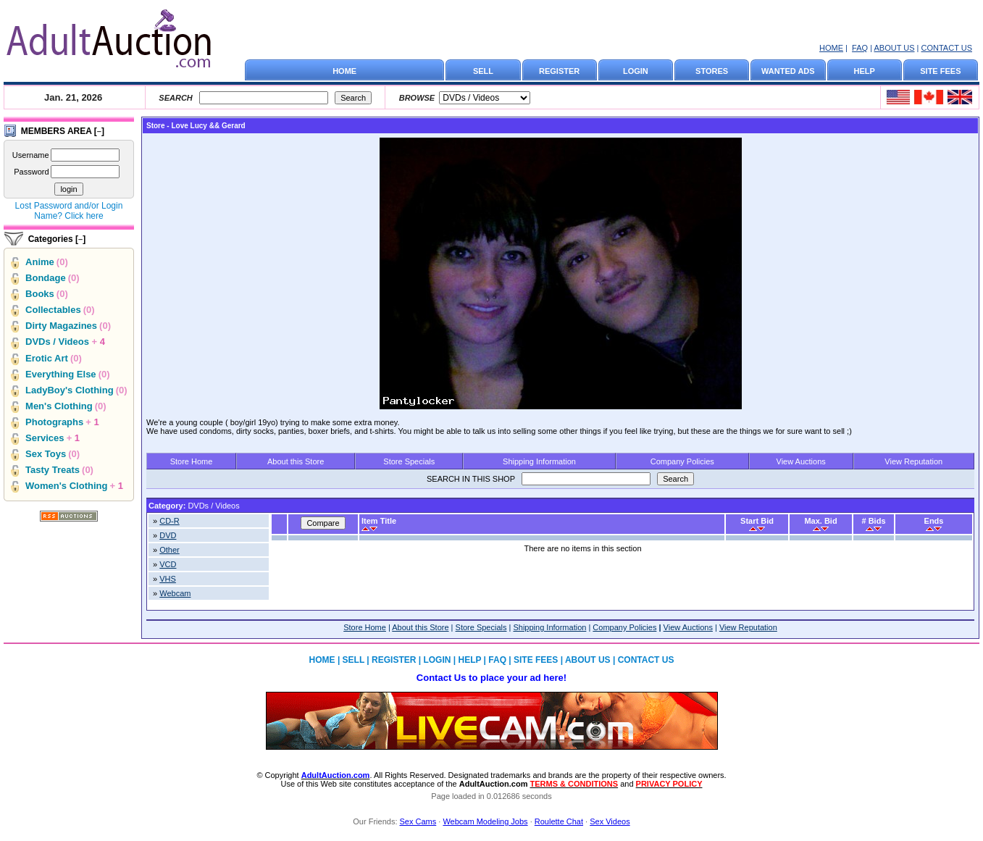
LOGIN (635, 71)
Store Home (191, 461)
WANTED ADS (788, 71)
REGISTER (559, 71)
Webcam (175, 593)
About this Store (295, 461)
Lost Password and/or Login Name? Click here (69, 211)
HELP (864, 71)
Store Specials (409, 461)
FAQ (860, 47)
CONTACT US (947, 47)
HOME (831, 47)
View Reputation (913, 461)
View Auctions (801, 461)
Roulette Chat (559, 821)
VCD (167, 564)
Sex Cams (418, 821)
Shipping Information (539, 461)
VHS (167, 578)
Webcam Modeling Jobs (485, 821)
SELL (483, 71)
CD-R (169, 520)
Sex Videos (609, 821)
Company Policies (682, 461)
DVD (167, 535)
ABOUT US (894, 47)
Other (169, 549)
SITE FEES (940, 71)
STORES (711, 71)
